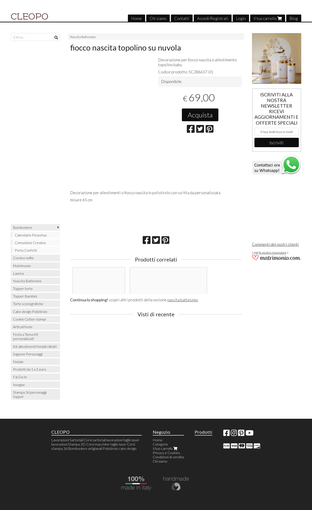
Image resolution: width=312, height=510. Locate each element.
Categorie (160, 444)
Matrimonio (22, 266)
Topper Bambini (25, 296)
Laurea (18, 273)
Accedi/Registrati (212, 18)
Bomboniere (22, 227)
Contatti (181, 18)
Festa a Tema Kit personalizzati (25, 336)
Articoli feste (22, 327)
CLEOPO (29, 16)
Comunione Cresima (30, 242)
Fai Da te (20, 377)
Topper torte (23, 288)
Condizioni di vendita (168, 457)
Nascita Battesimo (83, 37)
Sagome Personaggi (28, 354)
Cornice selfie (23, 258)
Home (136, 18)
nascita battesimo (182, 299)
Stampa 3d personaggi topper (30, 394)
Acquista (200, 115)
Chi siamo (158, 18)
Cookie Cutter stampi (29, 319)
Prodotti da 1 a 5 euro (29, 369)
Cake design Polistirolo (30, 311)
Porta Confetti (26, 250)
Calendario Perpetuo (31, 235)
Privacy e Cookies (166, 452)
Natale (18, 361)
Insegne (19, 384)
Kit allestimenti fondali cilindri (35, 346)
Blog (294, 18)
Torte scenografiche (28, 304)
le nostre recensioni (272, 252)
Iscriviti (276, 142)
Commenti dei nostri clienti (275, 244)
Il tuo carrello (268, 18)
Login (241, 18)
